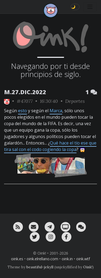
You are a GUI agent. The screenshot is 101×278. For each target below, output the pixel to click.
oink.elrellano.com (42, 258)
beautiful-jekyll (39, 267)
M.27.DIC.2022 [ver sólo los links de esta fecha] (25, 92)
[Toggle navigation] (90, 6)
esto (22, 111)
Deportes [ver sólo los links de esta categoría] (75, 101)
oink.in (67, 258)
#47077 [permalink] (25, 101)
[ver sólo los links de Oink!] (6, 101)
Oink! (87, 267)
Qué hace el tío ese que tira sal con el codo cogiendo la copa (50, 146)
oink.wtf (83, 258)
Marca (56, 111)
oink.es (17, 258)
